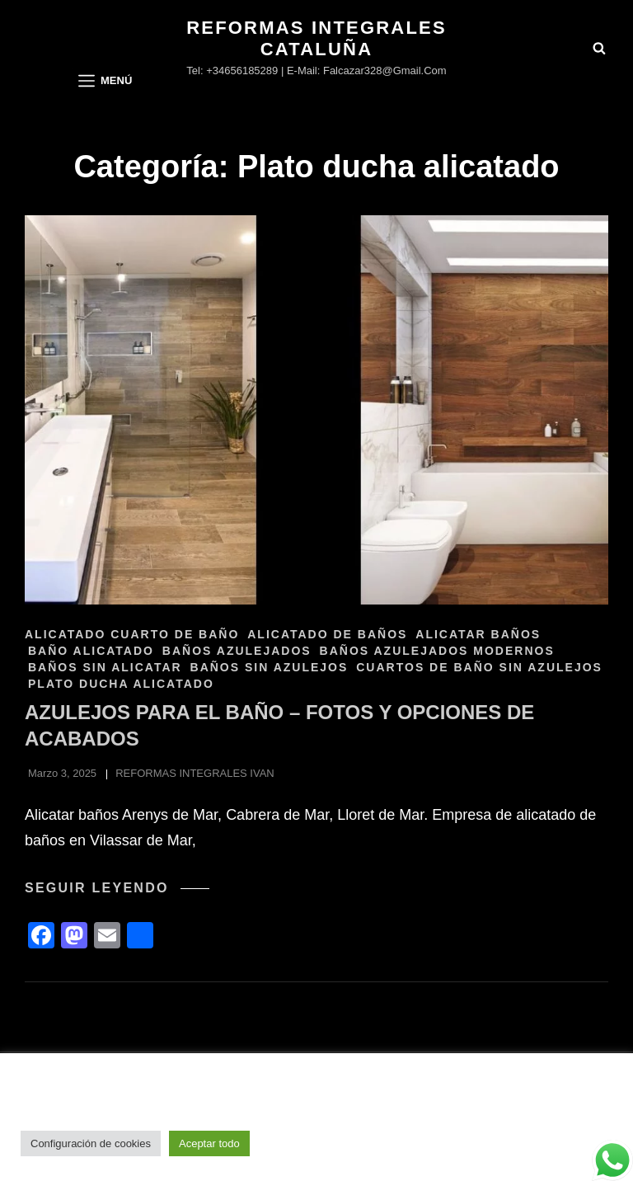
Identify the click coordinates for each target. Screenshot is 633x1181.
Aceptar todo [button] (209, 1143)
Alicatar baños (478, 634)
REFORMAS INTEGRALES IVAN (194, 773)
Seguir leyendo (117, 888)
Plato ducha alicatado (121, 683)
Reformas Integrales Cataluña (316, 38)
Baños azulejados (237, 650)
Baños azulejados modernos (437, 650)
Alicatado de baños (327, 634)
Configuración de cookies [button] (90, 1143)
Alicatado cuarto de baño (132, 634)
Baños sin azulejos (269, 667)
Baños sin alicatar (105, 667)
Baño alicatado (91, 650)
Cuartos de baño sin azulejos (479, 667)
